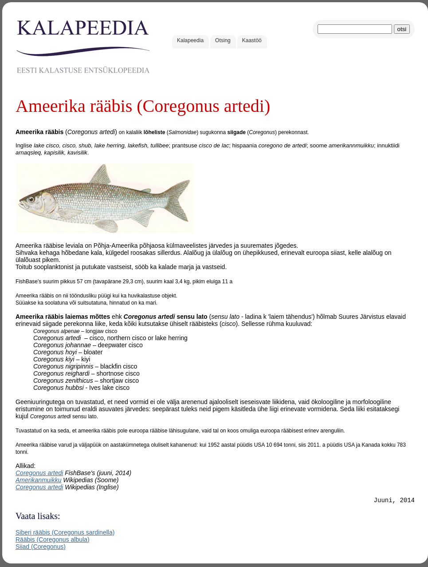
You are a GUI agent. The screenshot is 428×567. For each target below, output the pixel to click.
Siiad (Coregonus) (41, 547)
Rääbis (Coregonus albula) (53, 540)
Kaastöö (252, 40)
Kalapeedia (190, 40)
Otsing (223, 40)
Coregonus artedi (39, 472)
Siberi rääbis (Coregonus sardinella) (65, 533)
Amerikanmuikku (38, 480)
